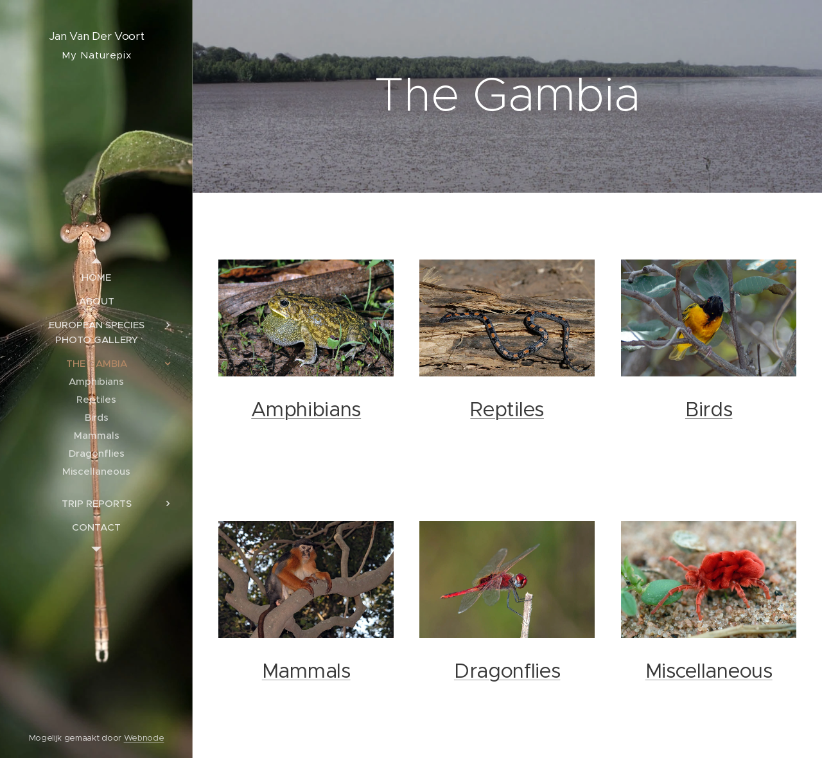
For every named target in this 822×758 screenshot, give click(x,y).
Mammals (306, 670)
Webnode (144, 737)
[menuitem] (96, 277)
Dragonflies (507, 670)
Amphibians (306, 409)
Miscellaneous (708, 670)
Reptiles (508, 409)
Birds (708, 409)
